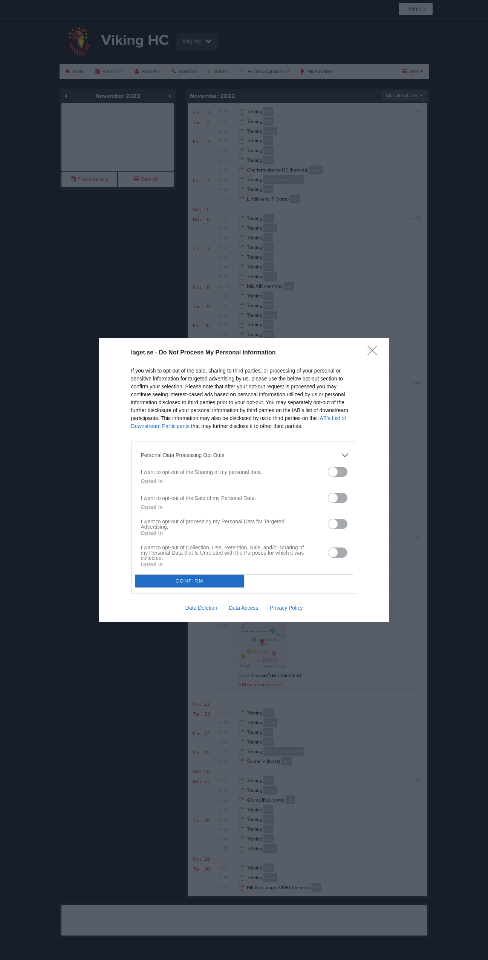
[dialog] (244, 480)
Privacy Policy (286, 608)
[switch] (337, 472)
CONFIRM (190, 581)
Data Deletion (201, 608)
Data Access (243, 608)
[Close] (374, 353)
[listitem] (244, 455)
